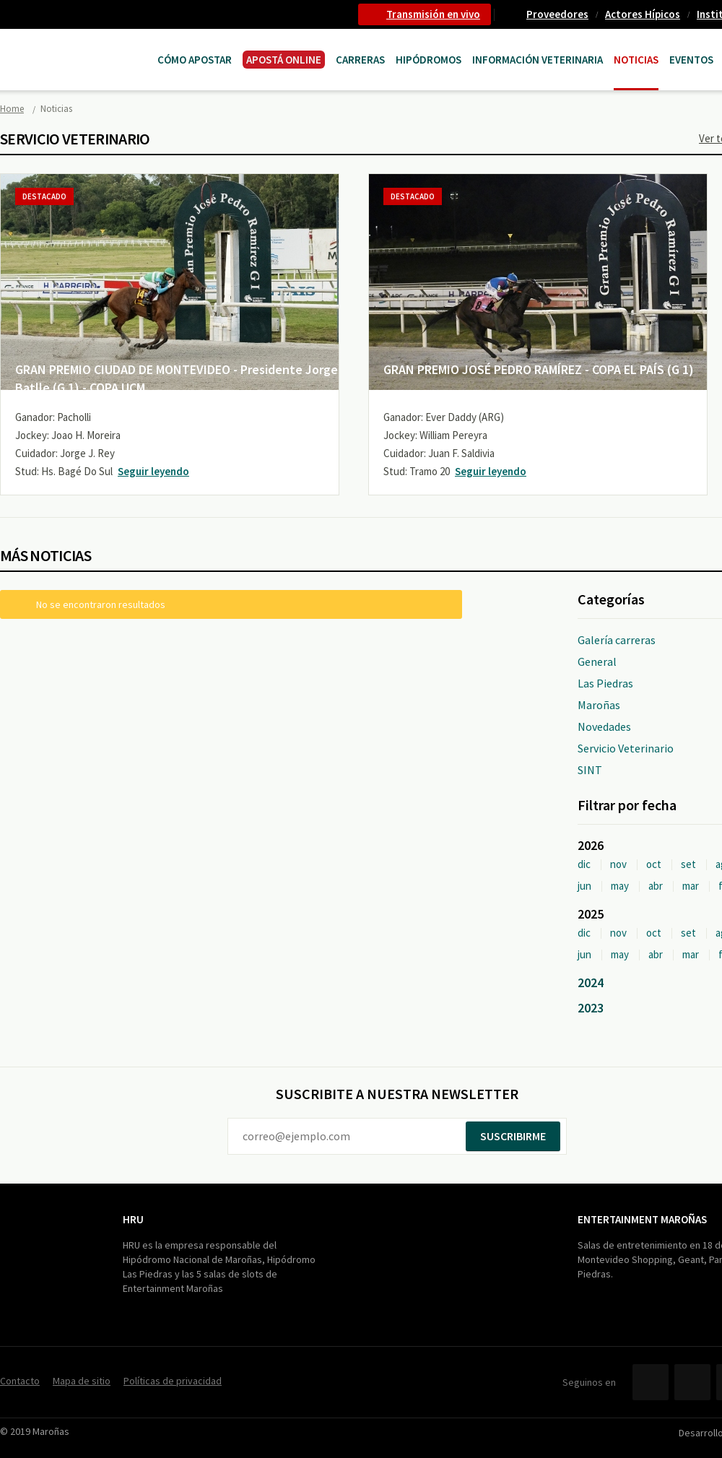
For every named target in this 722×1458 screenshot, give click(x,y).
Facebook (650, 1382)
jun (584, 886)
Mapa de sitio (81, 1380)
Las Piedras (605, 683)
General (597, 661)
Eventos (691, 59)
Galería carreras (617, 640)
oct (653, 864)
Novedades (604, 726)
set (688, 864)
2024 (591, 982)
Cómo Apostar (194, 59)
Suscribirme (513, 1136)
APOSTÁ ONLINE (283, 59)
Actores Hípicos (642, 14)
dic (584, 864)
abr (655, 886)
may (620, 886)
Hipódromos (428, 59)
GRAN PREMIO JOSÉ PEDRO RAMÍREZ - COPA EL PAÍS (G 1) (538, 369)
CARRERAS (360, 59)
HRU (133, 1219)
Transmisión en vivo (433, 14)
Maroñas (599, 705)
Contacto (20, 1380)
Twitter (692, 1382)
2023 (591, 1007)
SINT (590, 770)
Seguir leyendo (153, 471)
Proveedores (557, 14)
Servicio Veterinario (626, 748)
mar (690, 886)
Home (12, 108)
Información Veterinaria (537, 59)
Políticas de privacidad (172, 1380)
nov (618, 864)
